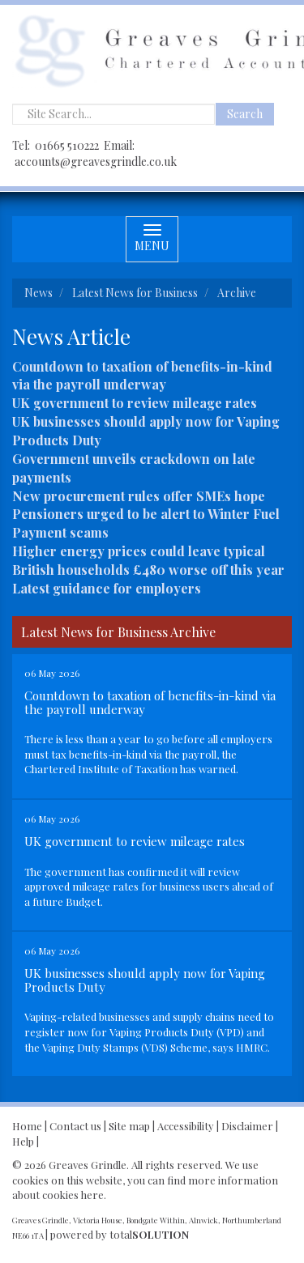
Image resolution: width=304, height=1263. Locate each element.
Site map (129, 1126)
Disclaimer (247, 1126)
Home (27, 1126)
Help (23, 1141)
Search (245, 113)
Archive (236, 292)
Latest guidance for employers (106, 588)
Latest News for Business (135, 292)
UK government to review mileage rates (134, 402)
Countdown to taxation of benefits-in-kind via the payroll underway (142, 375)
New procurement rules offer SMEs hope (138, 495)
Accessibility (185, 1126)
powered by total (119, 1234)
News (38, 292)
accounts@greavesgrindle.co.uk (96, 161)
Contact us (75, 1126)
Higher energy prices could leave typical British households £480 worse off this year (148, 560)
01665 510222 (67, 145)
